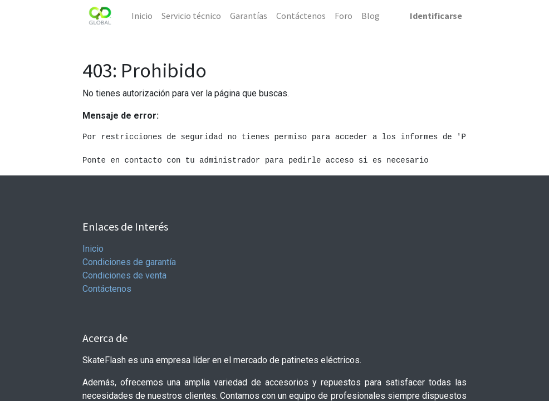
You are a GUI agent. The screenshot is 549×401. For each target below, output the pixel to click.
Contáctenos (106, 288)
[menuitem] (142, 15)
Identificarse (436, 15)
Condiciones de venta (124, 275)
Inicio (93, 248)
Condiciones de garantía (129, 262)
